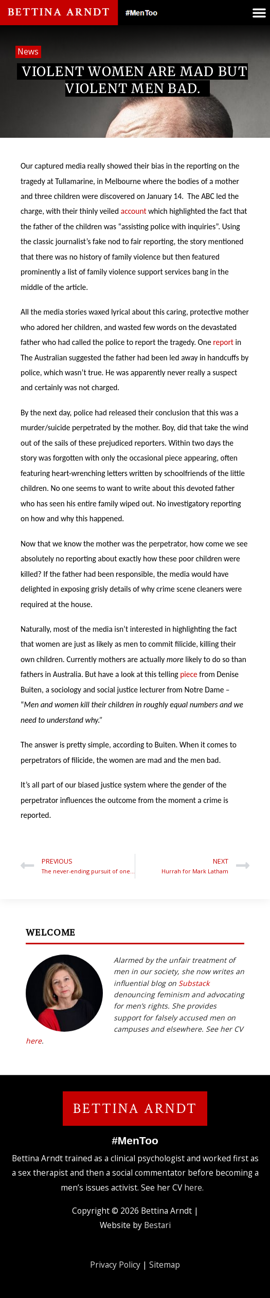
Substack (193, 983)
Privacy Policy (115, 1264)
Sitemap (164, 1264)
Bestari (157, 1225)
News (28, 51)
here (34, 1041)
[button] (259, 12)
